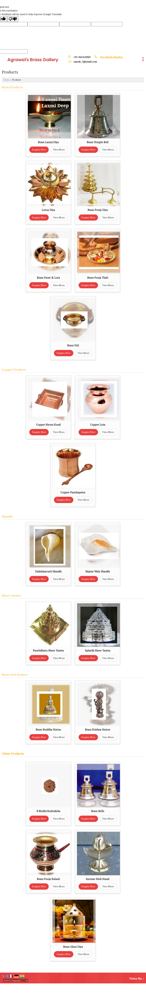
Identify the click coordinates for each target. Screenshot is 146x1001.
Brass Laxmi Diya (48, 142)
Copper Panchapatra (72, 492)
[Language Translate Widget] (15, 980)
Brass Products (12, 87)
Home (6, 79)
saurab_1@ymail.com (85, 61)
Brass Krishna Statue (97, 729)
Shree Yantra (11, 595)
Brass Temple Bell (97, 142)
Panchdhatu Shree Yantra (48, 650)
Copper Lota (97, 424)
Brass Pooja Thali (97, 277)
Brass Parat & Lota (48, 277)
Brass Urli (73, 345)
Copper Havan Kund (48, 424)
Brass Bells (97, 811)
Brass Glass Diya (73, 946)
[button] (111, 57)
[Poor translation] (12, 19)
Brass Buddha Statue (48, 729)
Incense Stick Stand (97, 879)
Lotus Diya (48, 210)
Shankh (7, 516)
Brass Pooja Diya (98, 210)
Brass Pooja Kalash (48, 879)
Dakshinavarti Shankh (48, 571)
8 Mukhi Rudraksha (48, 811)
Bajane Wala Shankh (98, 571)
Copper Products (14, 369)
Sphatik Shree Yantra (97, 650)
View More (59, 149)
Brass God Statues (14, 674)
